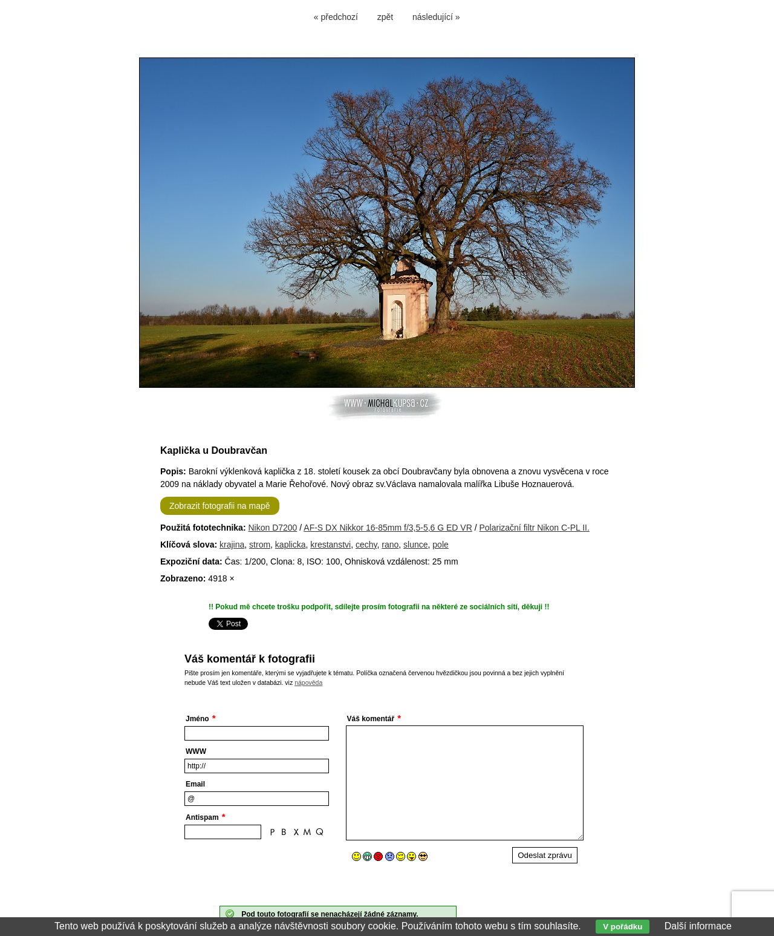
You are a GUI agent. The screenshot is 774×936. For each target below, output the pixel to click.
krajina (232, 544)
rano (390, 544)
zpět (385, 17)
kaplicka (290, 544)
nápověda (308, 682)
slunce (415, 544)
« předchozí (336, 17)
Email (195, 784)
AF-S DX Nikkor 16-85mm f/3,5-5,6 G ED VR (388, 527)
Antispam (202, 817)
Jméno (197, 719)
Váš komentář (371, 719)
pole (440, 544)
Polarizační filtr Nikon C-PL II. (535, 527)
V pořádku (622, 926)
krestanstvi (330, 544)
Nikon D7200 (272, 527)
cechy (366, 544)
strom (259, 544)
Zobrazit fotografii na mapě (219, 506)
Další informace (698, 926)
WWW (196, 751)
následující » (436, 17)
